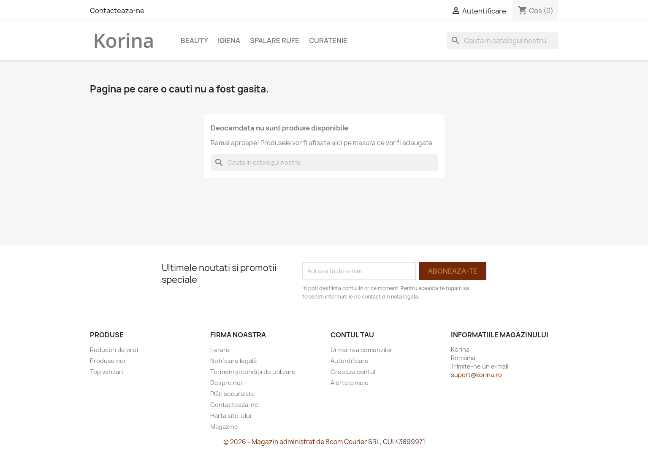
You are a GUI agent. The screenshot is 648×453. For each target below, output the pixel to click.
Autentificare (350, 361)
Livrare (220, 350)
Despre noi (226, 383)
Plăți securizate (232, 394)
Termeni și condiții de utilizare (253, 372)
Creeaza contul (353, 372)
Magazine (224, 427)
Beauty (194, 40)
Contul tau (352, 334)
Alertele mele (350, 383)
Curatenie (328, 40)
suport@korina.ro (476, 375)
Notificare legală (233, 361)
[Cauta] (503, 40)
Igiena (229, 40)
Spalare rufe (274, 40)
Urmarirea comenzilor (362, 350)
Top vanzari (106, 372)
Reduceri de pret (114, 350)
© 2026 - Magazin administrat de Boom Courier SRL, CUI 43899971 (324, 441)
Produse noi (107, 361)
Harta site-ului (230, 416)
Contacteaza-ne (117, 10)
